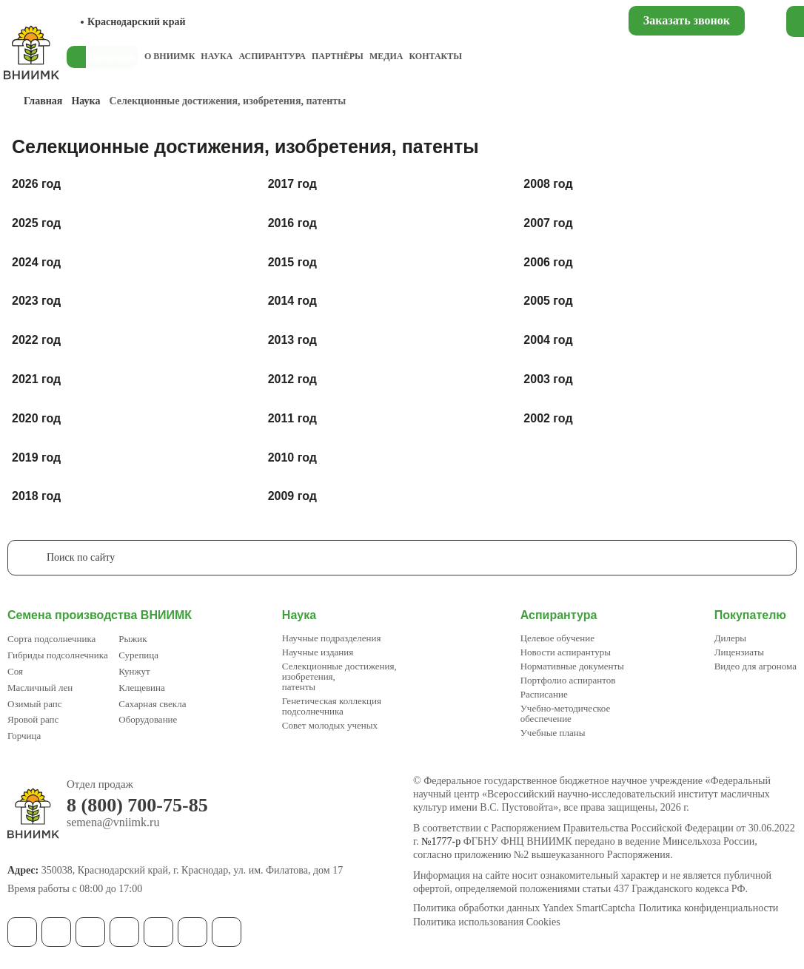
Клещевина (141, 687)
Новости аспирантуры (565, 652)
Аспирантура (271, 56)
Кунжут (134, 671)
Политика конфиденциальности (709, 908)
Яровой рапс (32, 719)
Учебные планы (553, 732)
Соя (15, 671)
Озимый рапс (34, 703)
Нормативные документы (572, 666)
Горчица (24, 735)
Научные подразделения (331, 638)
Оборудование (147, 719)
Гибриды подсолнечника (57, 655)
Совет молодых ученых (330, 725)
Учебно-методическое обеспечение (565, 713)
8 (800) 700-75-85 (137, 805)
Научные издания (317, 652)
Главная (43, 101)
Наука (216, 56)
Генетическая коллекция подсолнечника (331, 706)
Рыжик (132, 638)
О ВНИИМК (169, 56)
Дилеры (730, 638)
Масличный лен (40, 687)
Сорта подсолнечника (51, 638)
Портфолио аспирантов (568, 680)
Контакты (435, 56)
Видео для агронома (755, 666)
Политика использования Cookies (486, 922)
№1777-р (440, 841)
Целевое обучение (557, 638)
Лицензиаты (739, 652)
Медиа (386, 56)
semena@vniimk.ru (113, 822)
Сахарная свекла (152, 703)
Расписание (544, 694)
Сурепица (138, 655)
